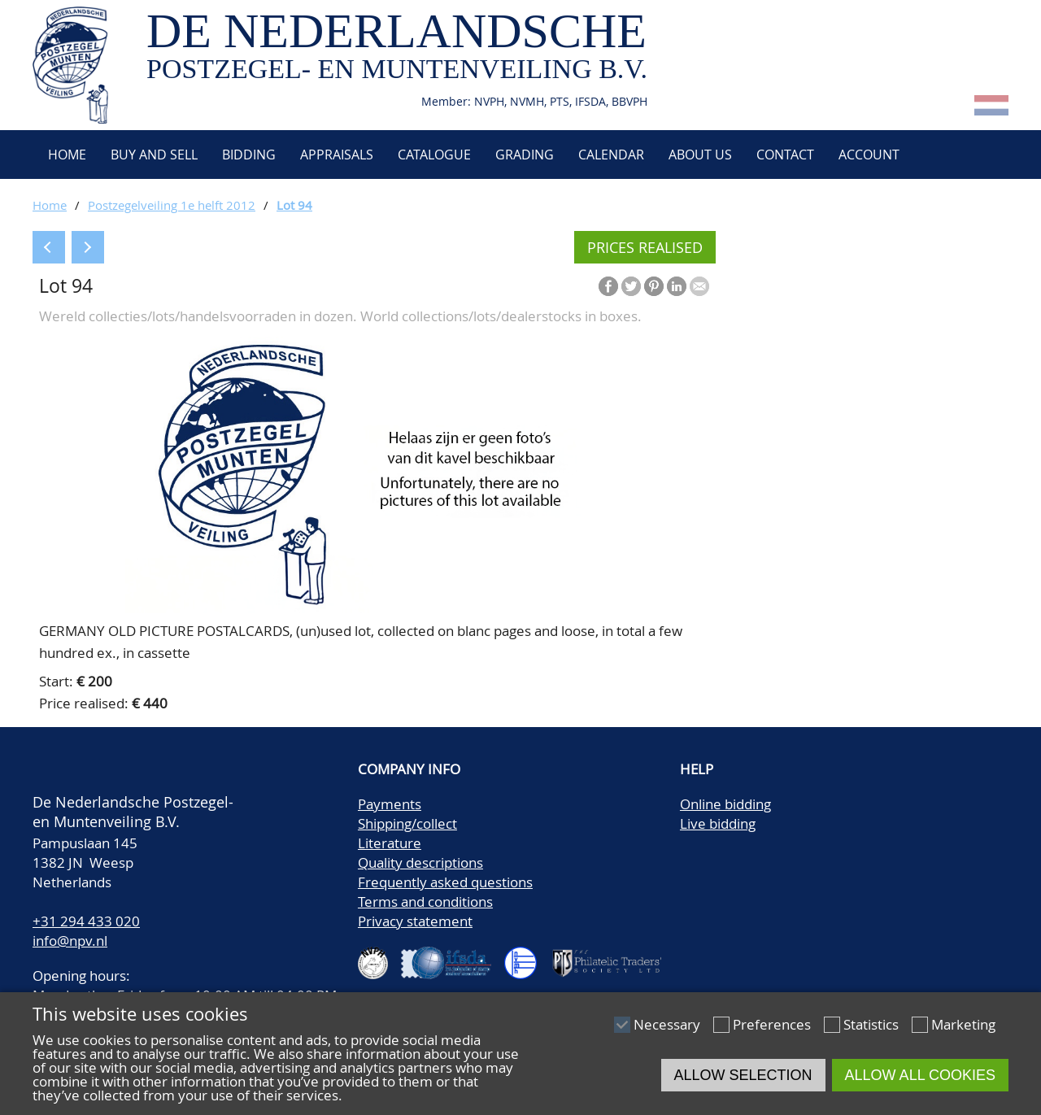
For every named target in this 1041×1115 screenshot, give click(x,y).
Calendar (611, 154)
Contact (785, 154)
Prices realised (645, 247)
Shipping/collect (407, 823)
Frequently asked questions (445, 882)
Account (868, 154)
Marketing (963, 1024)
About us (700, 154)
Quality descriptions (420, 862)
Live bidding (718, 823)
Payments (389, 804)
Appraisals (336, 154)
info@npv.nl (70, 940)
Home (65, 154)
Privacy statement (415, 921)
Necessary (667, 1024)
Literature (389, 843)
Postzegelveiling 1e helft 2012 (171, 205)
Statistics (871, 1024)
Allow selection (743, 1075)
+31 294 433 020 (86, 921)
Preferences (772, 1024)
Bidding (249, 154)
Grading (524, 154)
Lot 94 (294, 205)
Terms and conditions (425, 901)
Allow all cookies (920, 1075)
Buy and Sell (154, 154)
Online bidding (725, 804)
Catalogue (434, 154)
